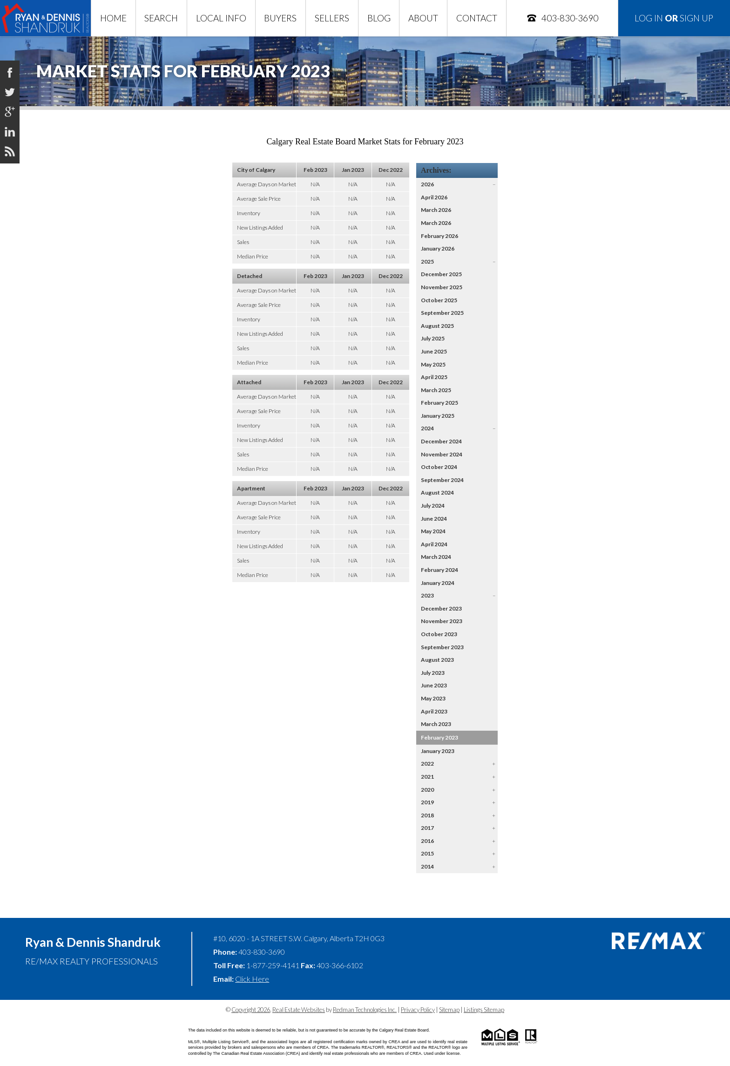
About (423, 18)
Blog (379, 18)
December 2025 (441, 274)
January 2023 (437, 750)
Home (113, 18)
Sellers (332, 18)
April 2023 (434, 711)
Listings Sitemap (484, 1009)
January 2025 (437, 415)
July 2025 (433, 338)
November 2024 (441, 454)
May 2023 (433, 698)
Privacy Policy (418, 1009)
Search (161, 18)
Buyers (280, 18)
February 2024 (439, 569)
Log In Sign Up (674, 18)
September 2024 (442, 479)
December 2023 (441, 608)
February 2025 (439, 402)
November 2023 (441, 621)
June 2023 (434, 685)
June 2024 (434, 518)
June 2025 (434, 351)
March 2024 (436, 556)
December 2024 (441, 441)
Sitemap (449, 1009)
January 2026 (437, 248)
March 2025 (436, 390)
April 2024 (434, 544)
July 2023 (433, 672)
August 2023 (437, 659)
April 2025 (434, 376)
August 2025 (437, 325)
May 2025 (433, 364)
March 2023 (436, 723)
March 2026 (436, 209)
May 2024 (433, 531)
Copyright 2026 (250, 1009)
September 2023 (442, 647)
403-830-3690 (562, 18)
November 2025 (441, 287)
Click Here (252, 978)
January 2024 (437, 582)
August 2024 (437, 492)
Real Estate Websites (298, 1009)
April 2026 (434, 197)
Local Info (221, 18)
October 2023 (439, 634)
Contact (476, 18)
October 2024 (439, 466)
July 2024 (433, 505)
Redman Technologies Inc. (365, 1009)
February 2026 (439, 235)
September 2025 (442, 312)
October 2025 (439, 300)
